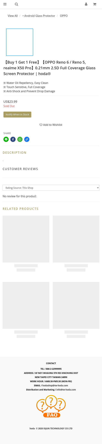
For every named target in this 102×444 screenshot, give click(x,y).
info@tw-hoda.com (66, 389)
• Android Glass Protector (39, 16)
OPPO (64, 16)
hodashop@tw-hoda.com (55, 385)
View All (13, 16)
